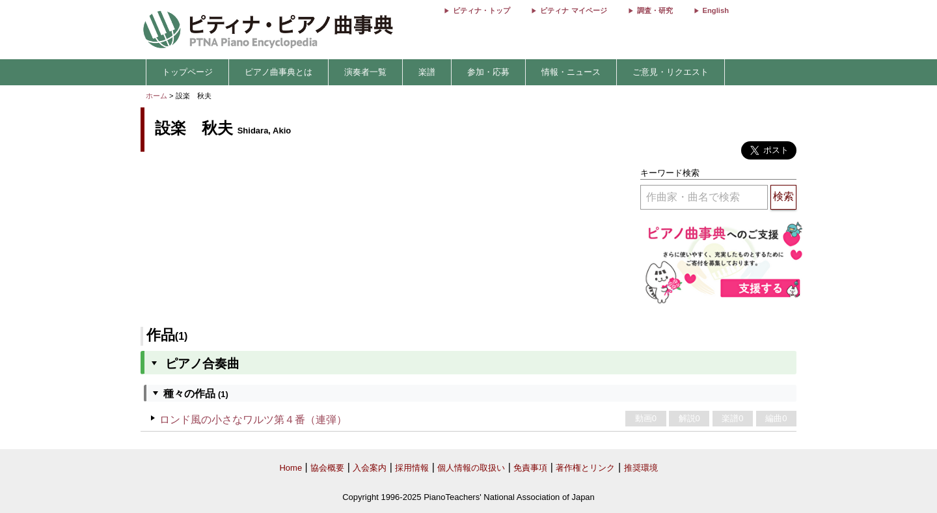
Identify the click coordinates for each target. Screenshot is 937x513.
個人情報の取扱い (471, 468)
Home (290, 468)
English (716, 10)
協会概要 (327, 468)
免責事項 (530, 468)
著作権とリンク (585, 468)
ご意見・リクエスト (670, 72)
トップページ (187, 72)
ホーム (156, 96)
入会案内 (370, 468)
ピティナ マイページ (573, 10)
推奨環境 (641, 468)
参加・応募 (488, 72)
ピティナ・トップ (481, 10)
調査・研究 (655, 10)
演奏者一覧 (365, 72)
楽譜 (426, 72)
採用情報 (412, 468)
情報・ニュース (571, 72)
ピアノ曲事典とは (278, 72)
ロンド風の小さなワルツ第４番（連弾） (253, 419)
